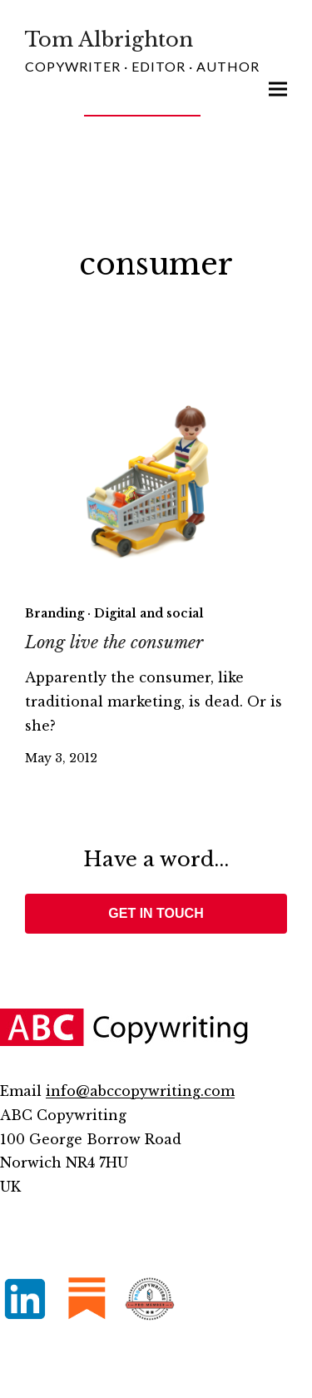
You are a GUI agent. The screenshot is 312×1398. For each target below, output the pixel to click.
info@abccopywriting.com (140, 1091)
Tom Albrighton (109, 39)
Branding (54, 613)
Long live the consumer (114, 642)
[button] (278, 89)
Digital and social (149, 613)
